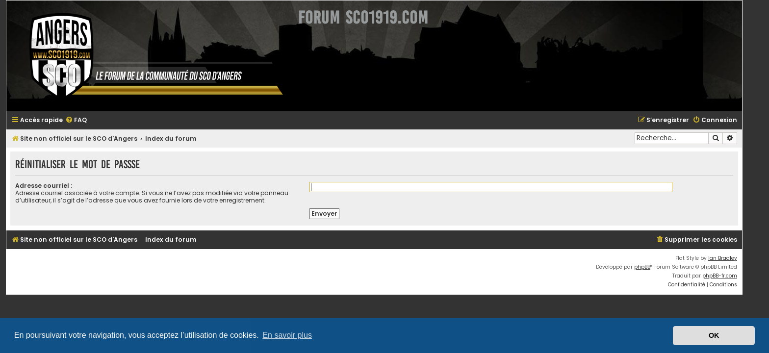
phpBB (652, 267)
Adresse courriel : (54, 185)
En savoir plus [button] (287, 335)
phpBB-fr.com (730, 275)
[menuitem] (86, 120)
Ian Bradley (732, 258)
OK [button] (714, 335)
